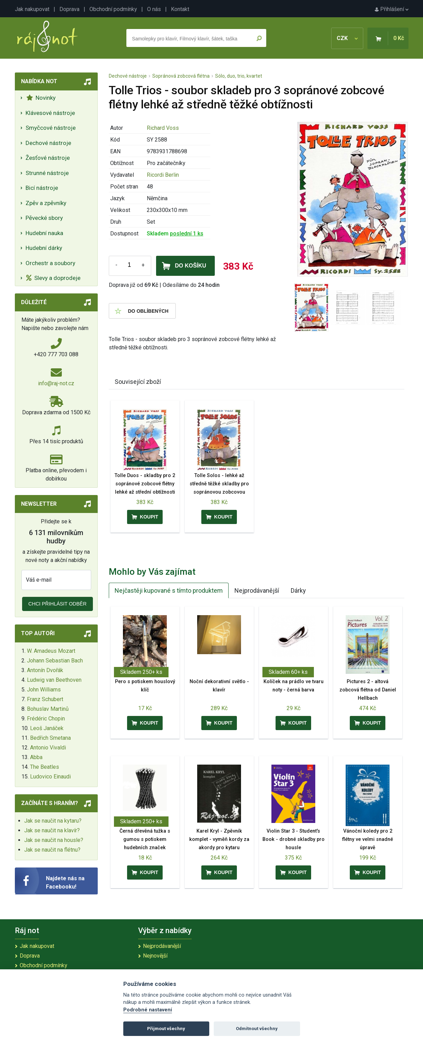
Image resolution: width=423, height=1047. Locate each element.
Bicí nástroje (42, 187)
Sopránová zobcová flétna (181, 76)
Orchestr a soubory (50, 263)
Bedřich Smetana (50, 738)
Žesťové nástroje (48, 157)
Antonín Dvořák (45, 670)
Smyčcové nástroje (51, 127)
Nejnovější (155, 955)
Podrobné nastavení (147, 1010)
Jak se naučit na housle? (53, 840)
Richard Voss (163, 128)
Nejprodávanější (256, 590)
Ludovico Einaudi (50, 776)
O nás (154, 9)
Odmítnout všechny (257, 1028)
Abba (36, 757)
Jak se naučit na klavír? (52, 830)
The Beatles (44, 767)
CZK (347, 38)
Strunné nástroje (47, 172)
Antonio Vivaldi (48, 747)
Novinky (41, 97)
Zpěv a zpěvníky (46, 203)
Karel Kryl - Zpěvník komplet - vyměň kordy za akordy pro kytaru (219, 839)
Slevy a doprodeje (53, 277)
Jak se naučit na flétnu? (52, 849)
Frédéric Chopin (46, 718)
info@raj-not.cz (56, 383)
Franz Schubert (45, 699)
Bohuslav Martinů (48, 709)
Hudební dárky (44, 247)
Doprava (69, 9)
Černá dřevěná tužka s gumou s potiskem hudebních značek (144, 839)
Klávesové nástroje (50, 112)
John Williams (44, 689)
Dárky (298, 590)
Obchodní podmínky (113, 9)
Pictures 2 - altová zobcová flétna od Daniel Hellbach (367, 690)
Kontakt (180, 9)
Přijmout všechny (166, 1028)
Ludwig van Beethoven (54, 680)
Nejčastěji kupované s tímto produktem (169, 590)
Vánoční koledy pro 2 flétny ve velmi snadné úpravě (367, 839)
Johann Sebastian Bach (55, 660)
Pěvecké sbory (44, 217)
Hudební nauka (44, 233)
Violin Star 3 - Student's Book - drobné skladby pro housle (293, 839)
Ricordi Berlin (163, 175)
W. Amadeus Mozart (51, 651)
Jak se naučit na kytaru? (52, 820)
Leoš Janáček (47, 728)
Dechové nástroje (48, 142)
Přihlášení (391, 9)
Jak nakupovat (32, 9)
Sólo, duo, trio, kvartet (238, 76)
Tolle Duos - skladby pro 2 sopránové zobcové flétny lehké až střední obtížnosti (145, 484)
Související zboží (138, 381)
